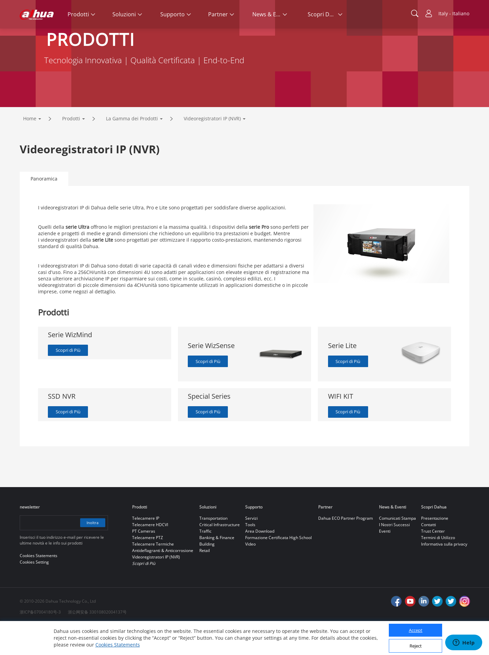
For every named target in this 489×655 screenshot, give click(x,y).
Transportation (213, 547)
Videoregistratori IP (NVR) (212, 147)
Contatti (428, 554)
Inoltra (92, 552)
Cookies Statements (117, 644)
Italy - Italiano (453, 13)
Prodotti (71, 147)
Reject (416, 646)
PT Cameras (143, 560)
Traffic (205, 560)
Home (29, 147)
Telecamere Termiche (153, 573)
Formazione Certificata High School (278, 567)
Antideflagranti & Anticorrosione (162, 580)
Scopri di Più (70, 379)
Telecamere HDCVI (150, 554)
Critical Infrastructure (219, 554)
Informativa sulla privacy (444, 573)
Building (207, 573)
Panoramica (44, 207)
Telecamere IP (145, 547)
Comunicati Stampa (397, 547)
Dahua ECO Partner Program (345, 547)
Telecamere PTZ (147, 567)
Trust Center (433, 560)
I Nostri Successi (394, 554)
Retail (204, 580)
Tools (250, 554)
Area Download (259, 560)
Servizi (251, 547)
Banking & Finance (216, 567)
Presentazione (434, 547)
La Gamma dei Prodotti (132, 147)
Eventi (385, 560)
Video (250, 573)
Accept (415, 630)
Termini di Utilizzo (438, 567)
